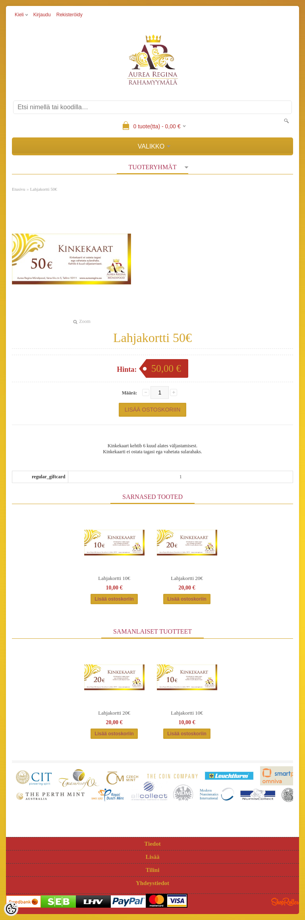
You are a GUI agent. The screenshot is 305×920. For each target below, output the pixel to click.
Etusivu (18, 189)
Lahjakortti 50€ (43, 189)
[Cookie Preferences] (11, 909)
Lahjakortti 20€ (187, 578)
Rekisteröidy (69, 14)
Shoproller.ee (285, 902)
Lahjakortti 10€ (114, 578)
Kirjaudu (42, 14)
